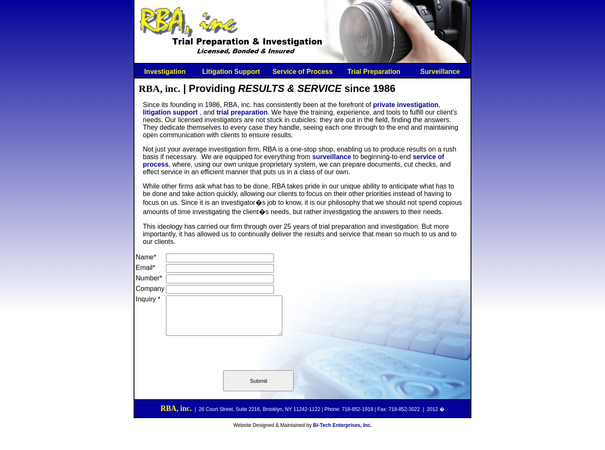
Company (150, 288)
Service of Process (302, 71)
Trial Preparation (373, 71)
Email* (145, 267)
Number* (149, 278)
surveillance (331, 156)
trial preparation (242, 112)
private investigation (406, 104)
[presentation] (230, 359)
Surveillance (440, 71)
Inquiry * (148, 299)
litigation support (170, 112)
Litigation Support (231, 71)
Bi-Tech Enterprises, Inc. (342, 433)
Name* (146, 257)
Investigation (165, 71)
